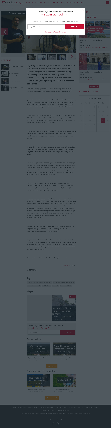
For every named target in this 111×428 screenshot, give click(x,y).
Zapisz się (74, 26)
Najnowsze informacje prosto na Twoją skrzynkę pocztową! (55, 21)
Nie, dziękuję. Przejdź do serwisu (55, 32)
